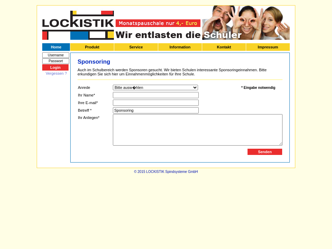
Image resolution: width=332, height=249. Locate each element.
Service (136, 47)
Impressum (268, 47)
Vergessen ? (56, 73)
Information (180, 47)
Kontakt (224, 47)
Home (56, 47)
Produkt (92, 47)
